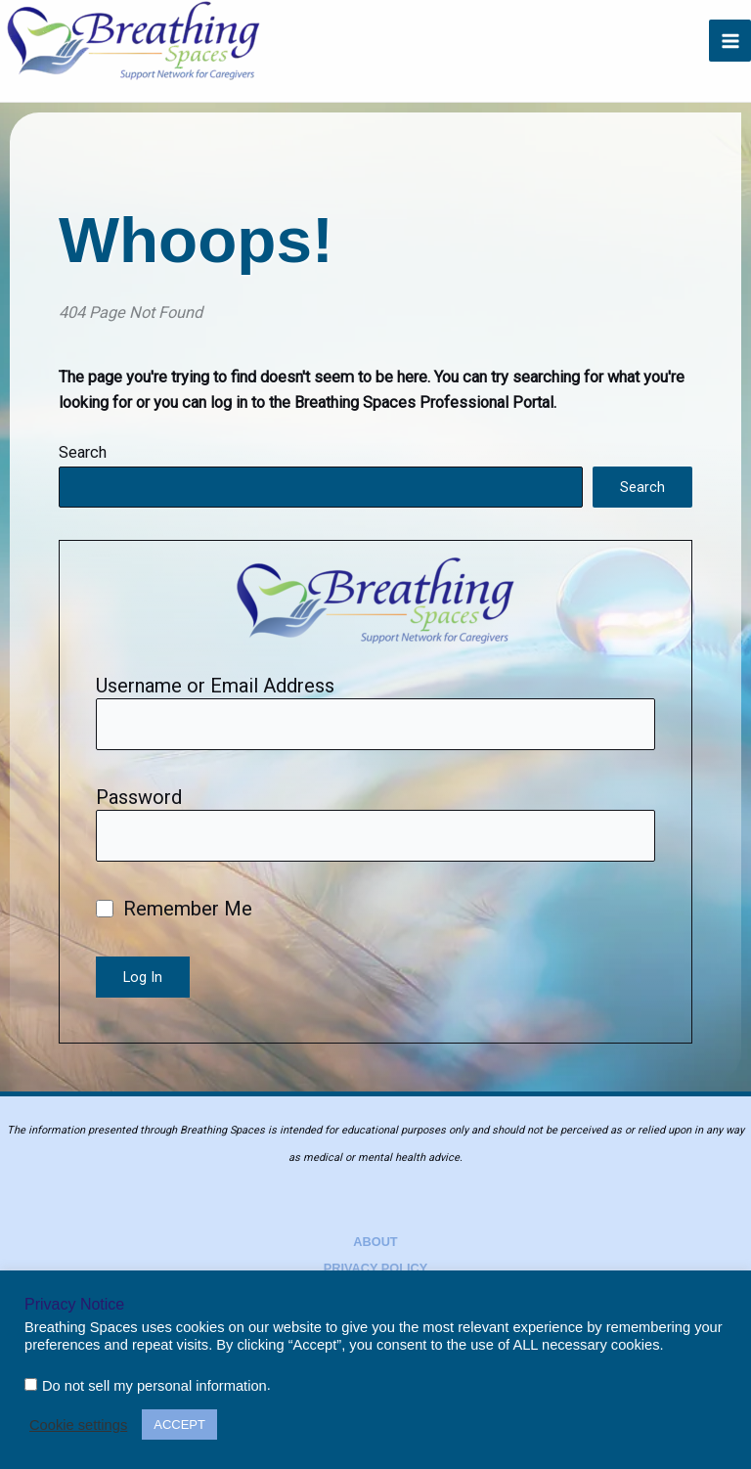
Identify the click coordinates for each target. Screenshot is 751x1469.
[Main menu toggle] (730, 41)
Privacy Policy (376, 1268)
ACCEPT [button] (179, 1424)
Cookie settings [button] (78, 1425)
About (375, 1241)
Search (83, 452)
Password (139, 797)
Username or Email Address (215, 685)
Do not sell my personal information (154, 1386)
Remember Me (174, 908)
